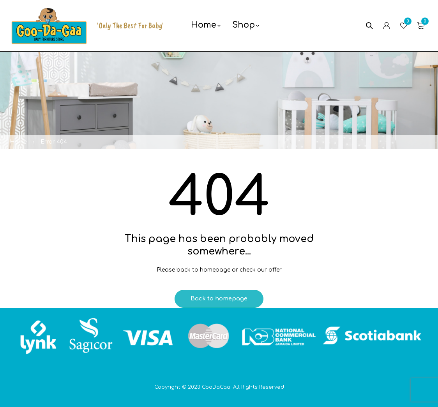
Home (18, 142)
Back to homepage (219, 298)
